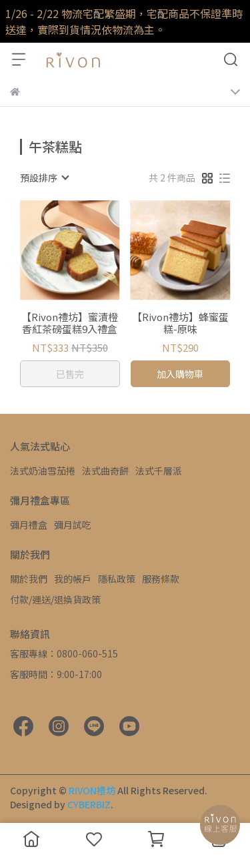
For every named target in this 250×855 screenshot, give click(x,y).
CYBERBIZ (89, 804)
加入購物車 (180, 373)
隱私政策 (116, 578)
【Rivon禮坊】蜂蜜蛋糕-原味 (180, 323)
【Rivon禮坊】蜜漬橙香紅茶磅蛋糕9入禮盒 (69, 323)
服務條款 (160, 578)
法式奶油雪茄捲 (42, 470)
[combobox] (44, 178)
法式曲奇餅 (105, 470)
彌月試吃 (72, 524)
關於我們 (28, 578)
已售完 (70, 373)
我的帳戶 (72, 578)
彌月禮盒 (28, 524)
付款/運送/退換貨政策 (55, 599)
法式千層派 (158, 470)
